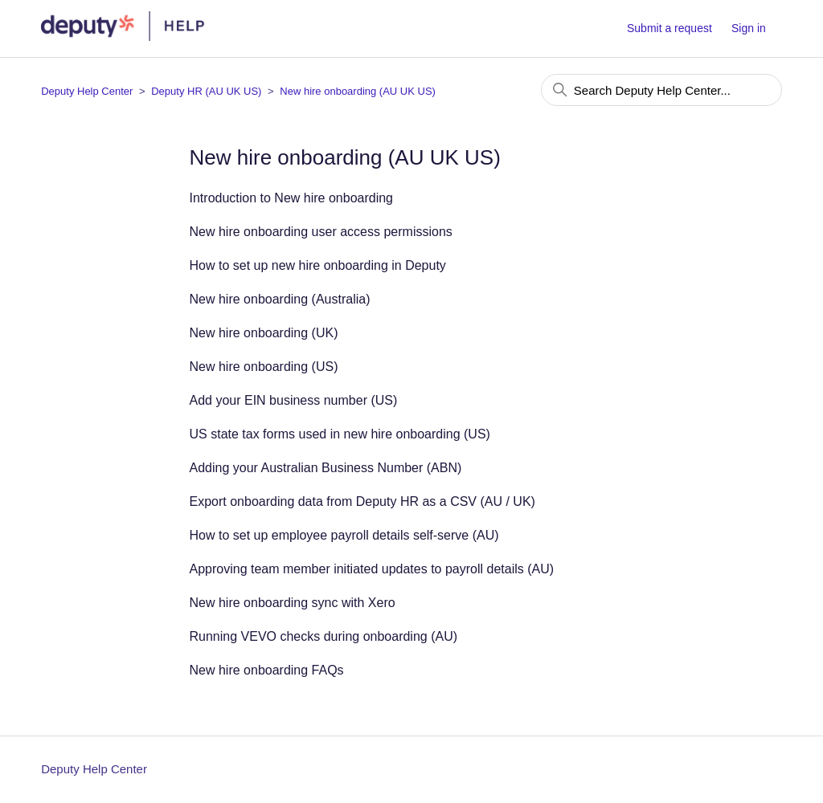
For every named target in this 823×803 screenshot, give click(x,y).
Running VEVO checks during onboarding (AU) (324, 636)
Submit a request (669, 28)
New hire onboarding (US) (264, 366)
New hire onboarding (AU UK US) (358, 91)
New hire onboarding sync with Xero (292, 602)
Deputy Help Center (87, 91)
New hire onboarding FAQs (267, 670)
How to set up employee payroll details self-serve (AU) (344, 535)
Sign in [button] (748, 28)
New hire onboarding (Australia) (280, 299)
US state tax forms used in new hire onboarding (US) (340, 434)
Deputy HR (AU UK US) (206, 91)
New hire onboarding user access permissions (321, 231)
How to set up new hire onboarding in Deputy (318, 265)
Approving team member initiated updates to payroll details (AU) (372, 569)
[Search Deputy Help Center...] (661, 90)
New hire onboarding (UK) (264, 333)
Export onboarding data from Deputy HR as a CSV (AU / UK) (362, 501)
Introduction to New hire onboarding (292, 198)
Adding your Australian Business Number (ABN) (326, 468)
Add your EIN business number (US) (294, 400)
